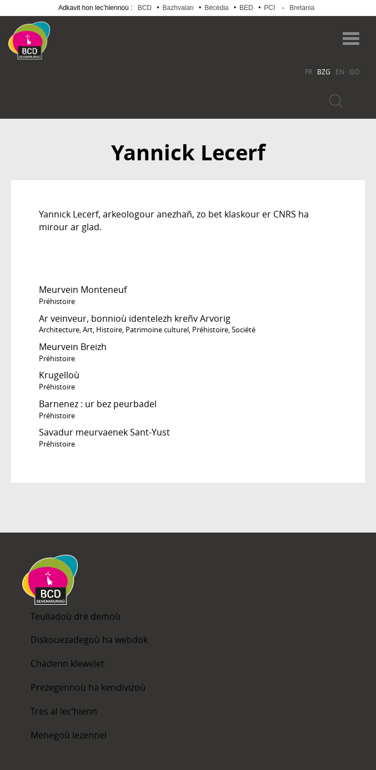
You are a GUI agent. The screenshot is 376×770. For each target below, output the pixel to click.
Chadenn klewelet (67, 663)
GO (354, 71)
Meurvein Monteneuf (83, 289)
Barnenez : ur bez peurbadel (98, 404)
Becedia (93, 35)
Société (243, 330)
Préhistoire (57, 301)
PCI (269, 8)
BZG (323, 71)
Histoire (109, 330)
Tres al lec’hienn (64, 711)
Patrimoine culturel (157, 330)
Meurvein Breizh (73, 347)
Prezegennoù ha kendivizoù (88, 687)
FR (308, 71)
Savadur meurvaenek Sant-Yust (104, 432)
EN (339, 71)
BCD (145, 8)
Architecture (59, 330)
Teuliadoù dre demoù (76, 616)
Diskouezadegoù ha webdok (89, 640)
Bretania (301, 8)
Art (88, 330)
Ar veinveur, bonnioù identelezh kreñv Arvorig (134, 318)
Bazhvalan (178, 8)
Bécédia (216, 8)
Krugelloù (59, 375)
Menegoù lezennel (69, 735)
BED (246, 8)
